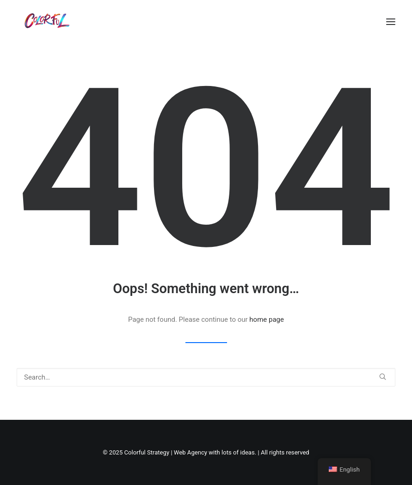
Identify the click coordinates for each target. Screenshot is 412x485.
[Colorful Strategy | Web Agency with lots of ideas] (46, 21)
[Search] (206, 377)
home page (266, 319)
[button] (390, 21)
